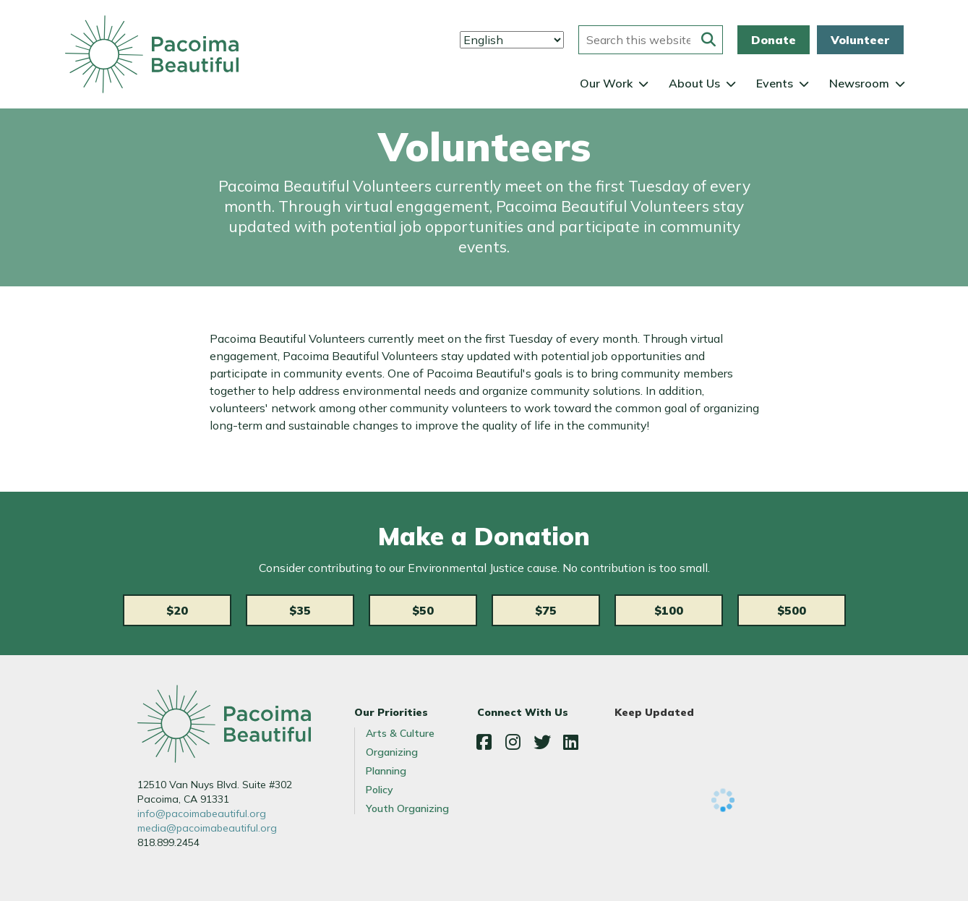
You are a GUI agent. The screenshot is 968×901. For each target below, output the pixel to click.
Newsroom (859, 83)
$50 (423, 610)
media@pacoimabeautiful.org (207, 827)
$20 (177, 610)
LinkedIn (571, 741)
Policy (379, 789)
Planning (386, 771)
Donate (773, 40)
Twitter (542, 741)
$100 (668, 610)
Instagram (513, 741)
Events (774, 83)
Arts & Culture (400, 733)
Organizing (392, 752)
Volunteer (860, 40)
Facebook (484, 741)
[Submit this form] (708, 39)
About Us (694, 83)
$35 (300, 610)
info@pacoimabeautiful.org (201, 813)
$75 (546, 610)
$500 (791, 610)
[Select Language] (512, 39)
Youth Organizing (407, 808)
